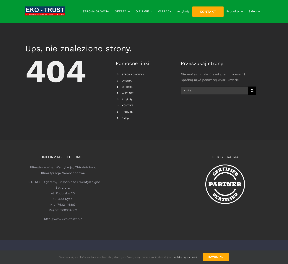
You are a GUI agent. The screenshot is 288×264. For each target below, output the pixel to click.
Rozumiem (216, 257)
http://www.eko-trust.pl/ (63, 219)
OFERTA (127, 80)
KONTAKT (127, 105)
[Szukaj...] (214, 91)
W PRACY (128, 93)
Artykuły (127, 99)
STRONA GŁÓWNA (133, 74)
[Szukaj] (252, 91)
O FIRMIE (127, 86)
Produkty (127, 111)
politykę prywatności (185, 257)
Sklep (125, 118)
